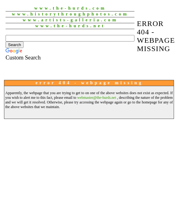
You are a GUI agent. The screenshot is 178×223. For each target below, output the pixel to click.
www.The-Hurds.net (70, 26)
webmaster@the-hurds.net (96, 97)
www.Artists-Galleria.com (70, 20)
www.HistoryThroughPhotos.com (70, 14)
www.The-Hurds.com (70, 8)
